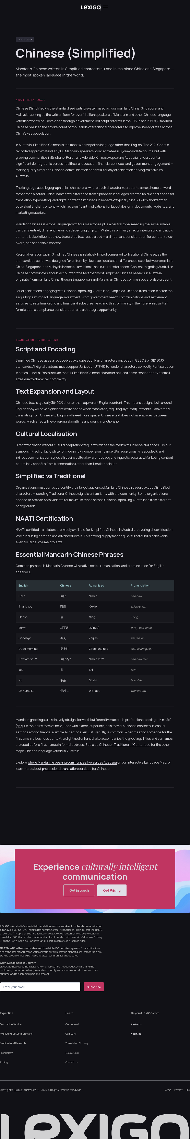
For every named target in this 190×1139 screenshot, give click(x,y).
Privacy (178, 1090)
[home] (91, 7)
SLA (188, 1090)
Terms (167, 1090)
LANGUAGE (25, 39)
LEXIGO (18, 1090)
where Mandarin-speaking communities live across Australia (72, 762)
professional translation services (66, 768)
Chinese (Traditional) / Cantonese (124, 744)
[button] (105, 7)
